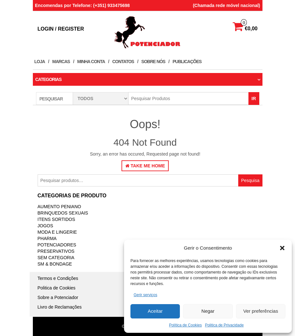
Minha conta (91, 61)
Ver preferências (260, 311)
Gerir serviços (145, 295)
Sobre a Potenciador (58, 297)
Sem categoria (56, 257)
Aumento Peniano (59, 206)
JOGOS (45, 225)
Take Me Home (145, 165)
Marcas (61, 61)
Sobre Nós (153, 61)
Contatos (123, 61)
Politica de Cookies (57, 287)
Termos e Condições (58, 278)
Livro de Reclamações (60, 307)
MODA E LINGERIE (57, 232)
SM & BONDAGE (55, 264)
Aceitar (155, 311)
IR (254, 98)
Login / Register (61, 29)
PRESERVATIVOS (56, 251)
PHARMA (47, 238)
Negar (208, 311)
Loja (39, 61)
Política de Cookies (185, 325)
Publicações (187, 61)
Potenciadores (57, 244)
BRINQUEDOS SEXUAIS (63, 212)
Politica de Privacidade (224, 325)
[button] (282, 248)
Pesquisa (250, 180)
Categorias (48, 79)
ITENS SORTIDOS (56, 219)
